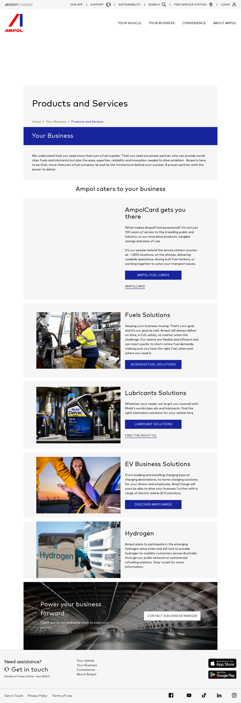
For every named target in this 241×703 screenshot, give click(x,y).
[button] (157, 4)
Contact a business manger (172, 615)
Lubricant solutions (153, 424)
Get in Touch (14, 695)
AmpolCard (135, 286)
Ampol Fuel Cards (153, 275)
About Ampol (86, 674)
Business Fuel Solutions (153, 364)
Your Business (56, 121)
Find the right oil (141, 435)
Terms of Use (62, 695)
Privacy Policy (37, 695)
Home (36, 121)
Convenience (86, 669)
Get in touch (26, 670)
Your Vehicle (85, 660)
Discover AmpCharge (153, 504)
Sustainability (129, 4)
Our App (76, 4)
